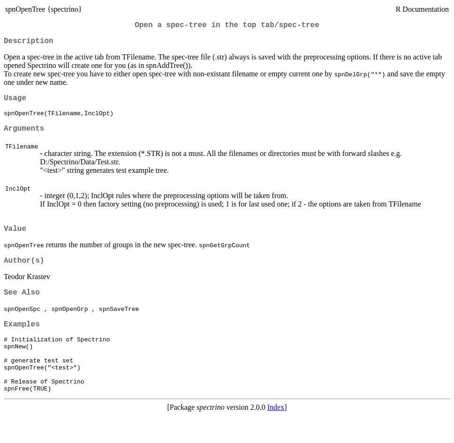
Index (275, 435)
